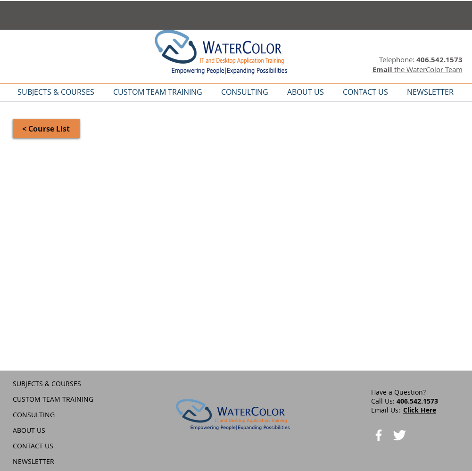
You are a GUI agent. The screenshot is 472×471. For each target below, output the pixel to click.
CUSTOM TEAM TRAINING (53, 399)
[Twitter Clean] (399, 435)
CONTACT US (33, 445)
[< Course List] (46, 128)
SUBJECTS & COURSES (47, 383)
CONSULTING (34, 414)
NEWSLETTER (33, 461)
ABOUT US (29, 430)
